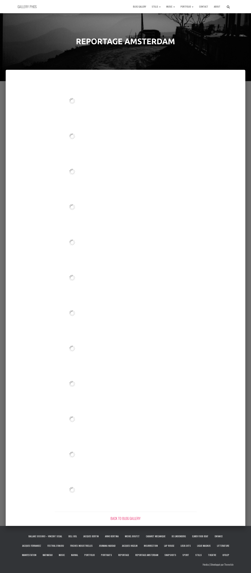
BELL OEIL (72, 536)
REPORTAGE (123, 555)
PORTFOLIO (187, 6)
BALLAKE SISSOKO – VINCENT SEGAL (45, 536)
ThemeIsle (229, 564)
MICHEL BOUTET (132, 536)
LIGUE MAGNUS (204, 545)
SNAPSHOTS (170, 555)
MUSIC (170, 6)
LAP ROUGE (169, 545)
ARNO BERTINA (112, 536)
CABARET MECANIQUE (155, 536)
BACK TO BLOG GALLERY (125, 518)
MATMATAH (47, 555)
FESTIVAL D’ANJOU (55, 545)
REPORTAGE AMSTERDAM (146, 555)
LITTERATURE (223, 545)
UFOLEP (225, 555)
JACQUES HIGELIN (130, 545)
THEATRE (212, 555)
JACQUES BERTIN (91, 536)
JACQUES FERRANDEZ (31, 545)
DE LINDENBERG (179, 536)
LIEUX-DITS (186, 545)
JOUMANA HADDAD (107, 545)
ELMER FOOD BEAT (200, 536)
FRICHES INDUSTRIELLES (81, 545)
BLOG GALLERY (139, 6)
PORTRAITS (106, 555)
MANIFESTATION (29, 555)
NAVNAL (74, 555)
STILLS (156, 6)
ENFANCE (219, 536)
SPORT (185, 555)
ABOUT (217, 6)
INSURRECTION (151, 545)
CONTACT (203, 6)
